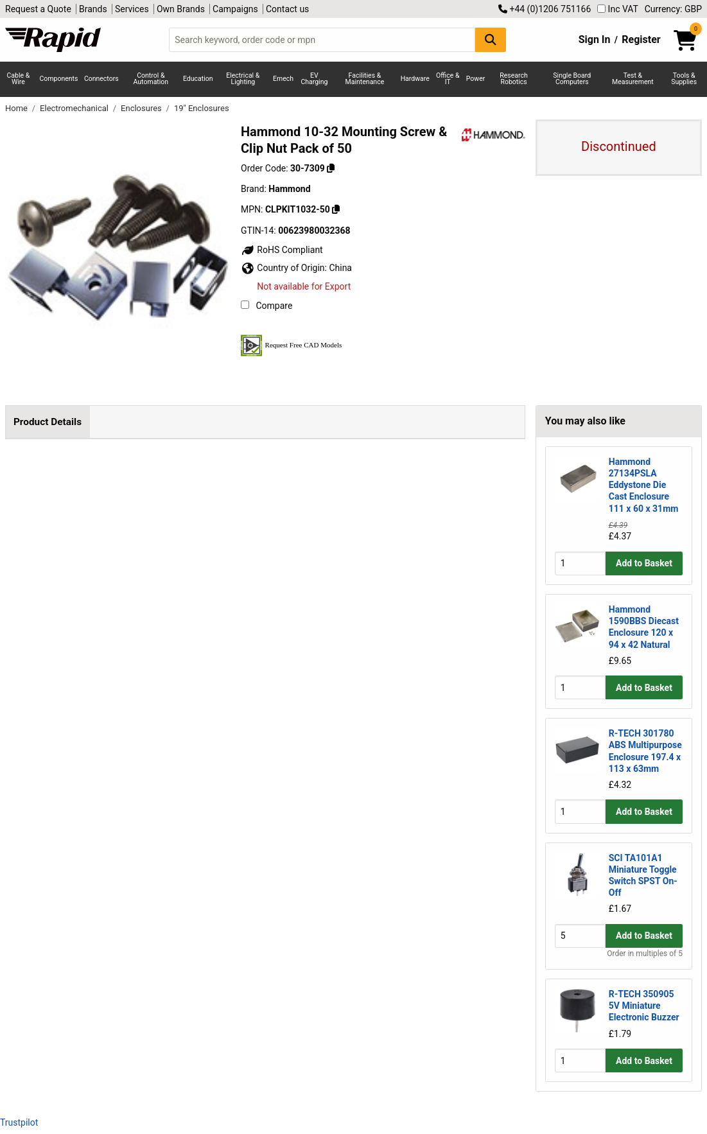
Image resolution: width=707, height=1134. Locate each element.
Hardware (415, 78)
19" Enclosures (201, 108)
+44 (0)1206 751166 (544, 8)
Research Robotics (513, 79)
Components (59, 78)
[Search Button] (490, 39)
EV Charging (314, 79)
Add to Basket (644, 563)
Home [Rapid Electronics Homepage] (17, 108)
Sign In (595, 39)
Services (132, 9)
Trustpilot (19, 1122)
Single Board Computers (572, 79)
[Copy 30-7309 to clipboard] (331, 168)
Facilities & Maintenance (365, 79)
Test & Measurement (633, 79)
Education (198, 78)
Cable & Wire (18, 79)
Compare (266, 306)
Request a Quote (38, 9)
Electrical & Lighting (242, 79)
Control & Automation (151, 79)
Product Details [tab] (47, 422)
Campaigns (235, 9)
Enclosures (142, 108)
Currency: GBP (673, 8)
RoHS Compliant (282, 250)
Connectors (101, 78)
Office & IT (447, 79)
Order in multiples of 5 (645, 953)
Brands (93, 9)
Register (641, 39)
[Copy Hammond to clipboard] (336, 209)
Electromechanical (75, 108)
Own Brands (181, 9)
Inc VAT (617, 8)
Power (475, 78)
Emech (283, 78)
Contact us (287, 9)
